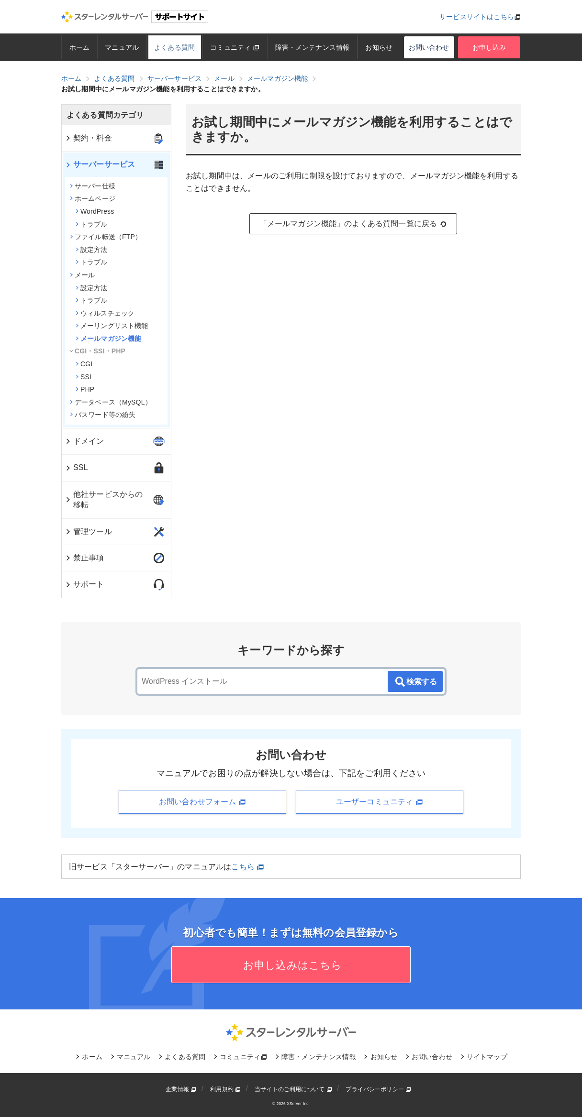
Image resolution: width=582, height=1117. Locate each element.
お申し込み (489, 47)
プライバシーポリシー (378, 1089)
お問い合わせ (429, 47)
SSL (76, 467)
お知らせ (379, 47)
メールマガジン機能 (108, 338)
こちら (247, 867)
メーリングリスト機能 (112, 325)
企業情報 (181, 1089)
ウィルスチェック (105, 313)
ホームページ (92, 198)
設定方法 (92, 249)
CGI (84, 364)
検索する (415, 682)
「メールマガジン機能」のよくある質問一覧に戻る (353, 223)
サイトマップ (487, 1057)
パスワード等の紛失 (102, 414)
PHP (85, 389)
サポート (84, 584)
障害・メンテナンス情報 (312, 47)
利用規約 (225, 1089)
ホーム (79, 47)
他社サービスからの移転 (104, 499)
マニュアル (122, 47)
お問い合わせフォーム (202, 802)
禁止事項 (84, 558)
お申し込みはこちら (291, 965)
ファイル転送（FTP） (106, 237)
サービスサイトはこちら (476, 17)
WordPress (95, 211)
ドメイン (84, 441)
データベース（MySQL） (111, 402)
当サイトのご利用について (293, 1089)
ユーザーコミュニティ (379, 802)
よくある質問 (174, 47)
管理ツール (88, 531)
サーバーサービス (100, 164)
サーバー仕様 (92, 186)
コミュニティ (234, 47)
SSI (83, 377)
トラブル (92, 224)
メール (82, 275)
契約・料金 (88, 138)
